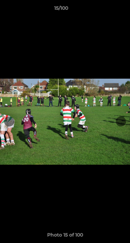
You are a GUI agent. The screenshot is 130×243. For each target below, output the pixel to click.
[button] (106, 10)
